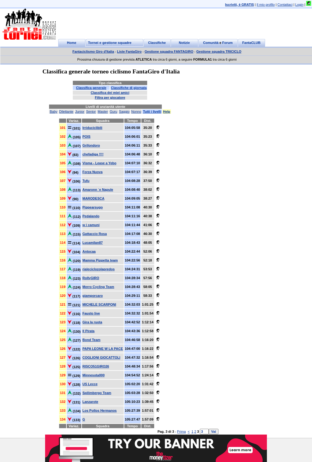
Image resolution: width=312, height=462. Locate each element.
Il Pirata (89, 331)
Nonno (136, 111)
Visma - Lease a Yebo (100, 163)
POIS (86, 136)
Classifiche (157, 42)
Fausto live (91, 313)
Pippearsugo (93, 207)
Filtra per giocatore (110, 97)
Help (166, 111)
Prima (181, 431)
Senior (91, 111)
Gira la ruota (92, 322)
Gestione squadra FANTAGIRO (169, 51)
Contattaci (285, 4)
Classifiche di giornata (129, 88)
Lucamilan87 (93, 242)
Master (103, 111)
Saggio (124, 111)
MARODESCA (94, 198)
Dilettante (66, 111)
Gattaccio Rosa (95, 234)
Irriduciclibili (92, 128)
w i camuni (91, 225)
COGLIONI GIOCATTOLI (101, 357)
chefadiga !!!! (93, 154)
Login (299, 4)
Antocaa (89, 251)
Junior (79, 111)
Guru (113, 111)
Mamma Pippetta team (100, 260)
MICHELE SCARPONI (99, 304)
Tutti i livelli (152, 111)
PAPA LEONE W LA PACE (103, 348)
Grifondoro (91, 145)
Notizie (184, 42)
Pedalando (91, 216)
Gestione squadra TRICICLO (218, 51)
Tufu (86, 181)
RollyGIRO (91, 278)
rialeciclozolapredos (99, 269)
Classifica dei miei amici (110, 92)
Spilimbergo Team (97, 393)
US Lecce (90, 384)
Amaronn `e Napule (98, 189)
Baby (53, 111)
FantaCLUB (251, 42)
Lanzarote (90, 401)
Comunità (210, 42)
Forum (227, 42)
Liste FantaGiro (129, 51)
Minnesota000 (94, 375)
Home (71, 42)
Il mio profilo (266, 4)
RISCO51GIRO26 (96, 366)
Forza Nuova (93, 172)
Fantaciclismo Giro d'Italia (93, 51)
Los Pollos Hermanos (100, 410)
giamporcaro (93, 295)
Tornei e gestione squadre (110, 42)
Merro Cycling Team (98, 287)
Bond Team (92, 340)
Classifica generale (91, 88)
